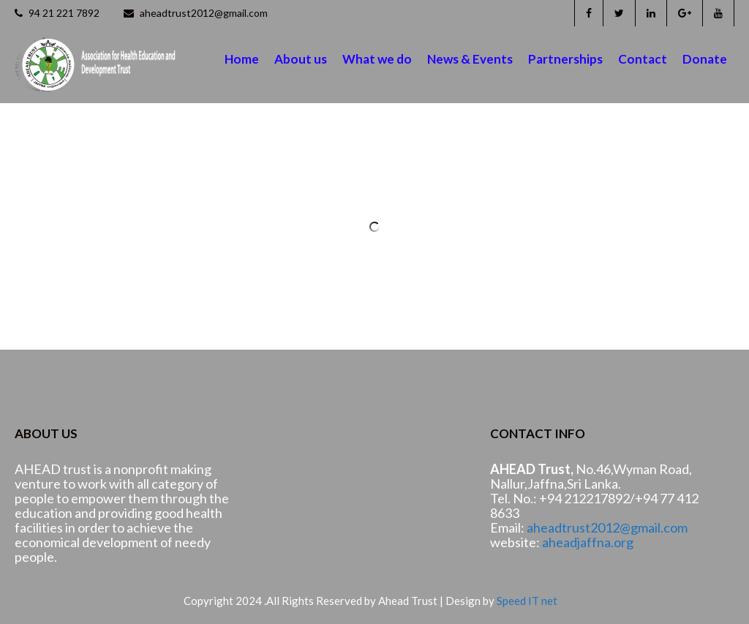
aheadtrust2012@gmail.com (196, 13)
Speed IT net (527, 600)
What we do (377, 59)
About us (300, 59)
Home (242, 59)
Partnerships (565, 59)
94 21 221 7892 (57, 13)
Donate (704, 59)
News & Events (470, 59)
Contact (642, 59)
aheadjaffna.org (587, 542)
